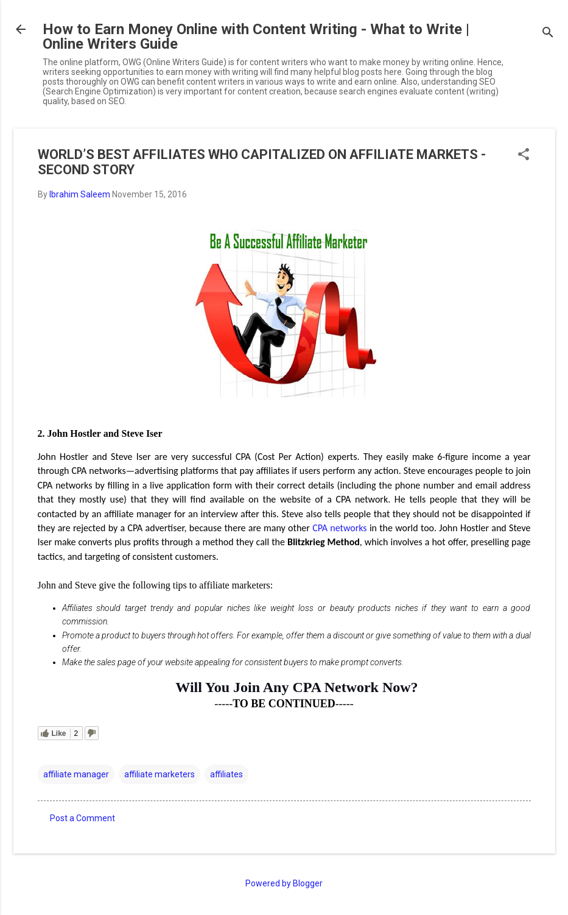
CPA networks (339, 528)
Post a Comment (82, 818)
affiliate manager (76, 774)
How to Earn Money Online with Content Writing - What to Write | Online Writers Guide (256, 36)
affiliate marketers (159, 774)
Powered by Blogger (284, 883)
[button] (523, 155)
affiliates (226, 774)
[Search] (548, 33)
